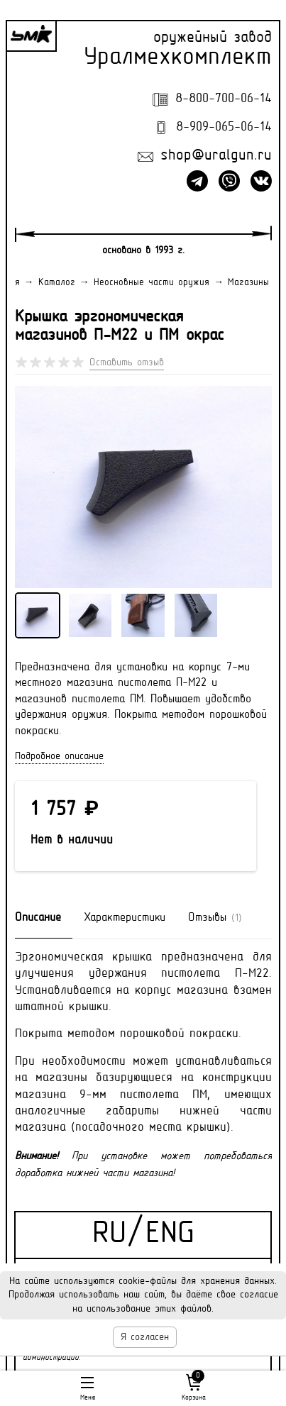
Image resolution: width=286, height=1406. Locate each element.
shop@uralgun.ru (216, 156)
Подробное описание (59, 756)
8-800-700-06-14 (223, 99)
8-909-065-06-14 (224, 127)
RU (109, 1235)
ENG (169, 1235)
